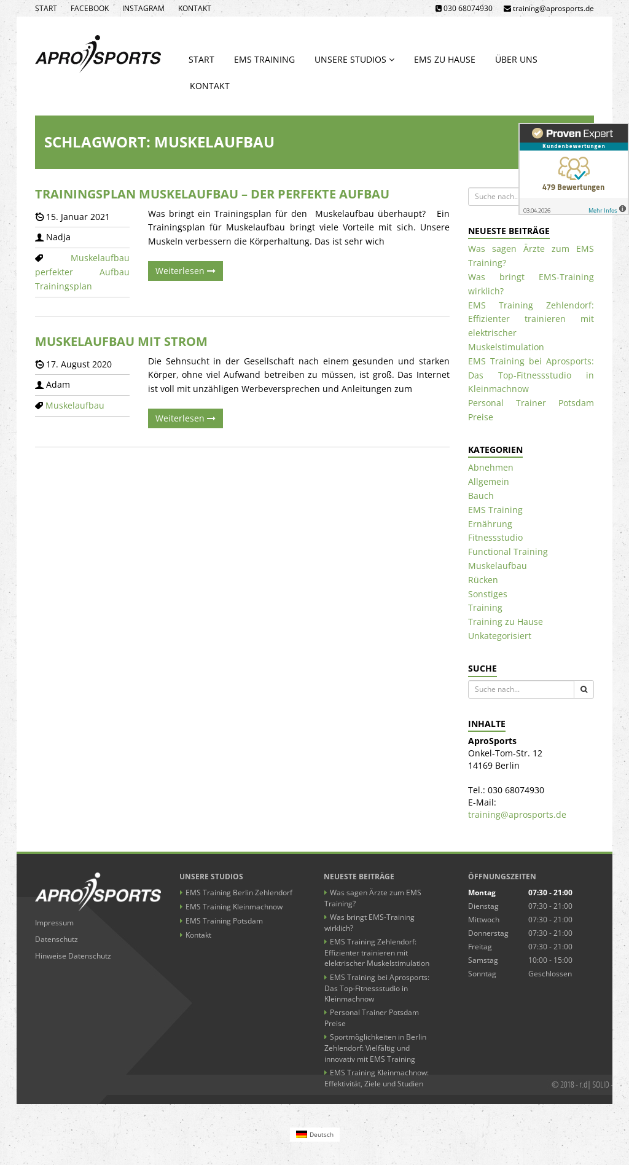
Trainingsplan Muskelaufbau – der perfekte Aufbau (212, 194)
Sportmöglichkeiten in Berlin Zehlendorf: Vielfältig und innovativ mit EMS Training (375, 1048)
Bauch (481, 495)
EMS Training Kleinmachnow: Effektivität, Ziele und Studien (376, 1078)
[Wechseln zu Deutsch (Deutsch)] (315, 1135)
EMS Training (264, 59)
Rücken (483, 580)
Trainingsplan (63, 286)
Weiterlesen (185, 271)
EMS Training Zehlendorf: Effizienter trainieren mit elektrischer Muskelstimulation (376, 952)
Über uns (516, 59)
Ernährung (490, 524)
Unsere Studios (354, 59)
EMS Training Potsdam (224, 921)
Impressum (54, 922)
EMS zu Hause (444, 59)
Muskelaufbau (100, 258)
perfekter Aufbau (82, 272)
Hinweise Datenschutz (73, 956)
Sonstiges (487, 594)
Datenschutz (56, 939)
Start (46, 8)
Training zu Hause (505, 621)
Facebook (90, 8)
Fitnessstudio (495, 537)
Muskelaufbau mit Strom (121, 341)
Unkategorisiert (499, 635)
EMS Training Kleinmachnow (234, 906)
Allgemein (488, 481)
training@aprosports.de (517, 814)
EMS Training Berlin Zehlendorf (239, 892)
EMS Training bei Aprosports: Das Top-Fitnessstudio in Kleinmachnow (531, 375)
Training (485, 607)
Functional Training (508, 551)
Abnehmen (491, 467)
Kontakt (194, 8)
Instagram (143, 8)
